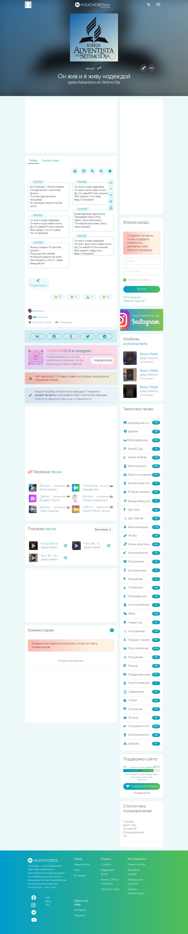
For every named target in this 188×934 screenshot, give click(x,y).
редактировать (46, 395)
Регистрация (132, 297)
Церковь (141, 744)
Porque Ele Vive (51, 543)
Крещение (141, 579)
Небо (141, 614)
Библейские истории (141, 423)
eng (48, 901)
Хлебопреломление (141, 735)
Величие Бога (141, 466)
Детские (141, 510)
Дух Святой (141, 518)
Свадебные (141, 692)
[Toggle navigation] (158, 4)
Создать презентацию (136, 891)
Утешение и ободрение (142, 726)
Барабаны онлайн (134, 872)
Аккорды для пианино (135, 881)
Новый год (141, 622)
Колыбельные (141, 570)
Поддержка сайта (107, 872)
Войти (141, 289)
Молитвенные (141, 596)
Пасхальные (141, 631)
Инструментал (141, 553)
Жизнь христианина (141, 544)
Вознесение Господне (141, 483)
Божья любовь (141, 458)
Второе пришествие (141, 492)
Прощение (141, 657)
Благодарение (141, 440)
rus (48, 897)
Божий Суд (141, 449)
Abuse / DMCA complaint (110, 881)
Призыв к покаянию (141, 640)
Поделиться (39, 283)
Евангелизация (141, 527)
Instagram (80, 910)
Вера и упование (141, 475)
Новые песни (81, 864)
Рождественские (141, 674)
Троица (141, 718)
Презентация (50, 160)
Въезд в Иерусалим (141, 501)
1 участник (40, 317)
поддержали (141, 793)
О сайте (106, 864)
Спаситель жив (93, 485)
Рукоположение (141, 683)
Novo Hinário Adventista (159, 387)
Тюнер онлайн (136, 864)
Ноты (77, 870)
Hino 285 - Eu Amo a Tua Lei (102, 543)
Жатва (141, 536)
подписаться (103, 360)
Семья (141, 700)
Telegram (79, 915)
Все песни (103, 530)
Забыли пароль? (134, 301)
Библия (141, 432)
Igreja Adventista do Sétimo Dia (94, 82)
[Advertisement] (71, 126)
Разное (141, 666)
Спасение (141, 709)
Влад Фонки (36, 311)
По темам (79, 875)
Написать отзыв (110, 889)
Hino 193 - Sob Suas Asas (57, 555)
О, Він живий (91, 507)
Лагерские (141, 588)
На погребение (141, 605)
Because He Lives (51, 485)
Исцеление (141, 562)
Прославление (141, 649)
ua (47, 904)
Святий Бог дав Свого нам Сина (61, 496)
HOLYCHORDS (59, 351)
